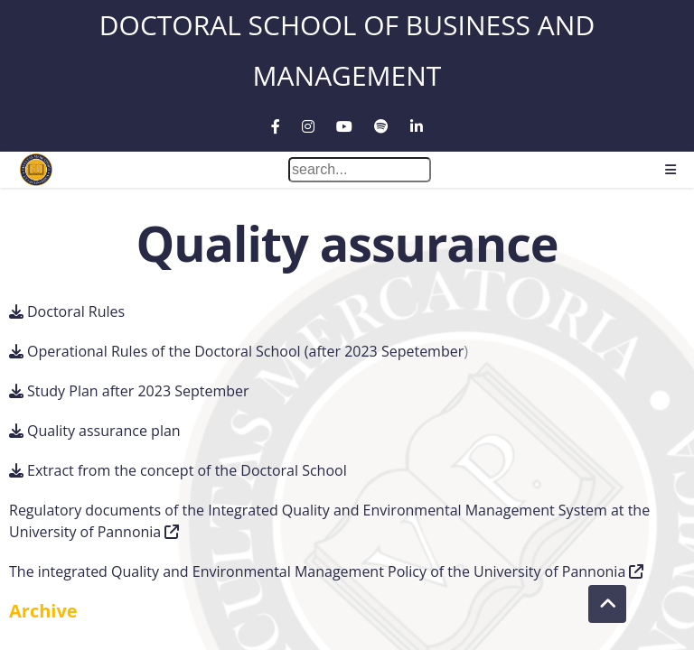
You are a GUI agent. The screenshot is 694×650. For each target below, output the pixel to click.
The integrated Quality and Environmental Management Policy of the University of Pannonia (317, 571)
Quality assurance (347, 243)
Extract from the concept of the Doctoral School (187, 470)
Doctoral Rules (76, 311)
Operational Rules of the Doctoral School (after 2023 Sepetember (245, 351)
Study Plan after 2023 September (138, 391)
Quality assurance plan (104, 431)
